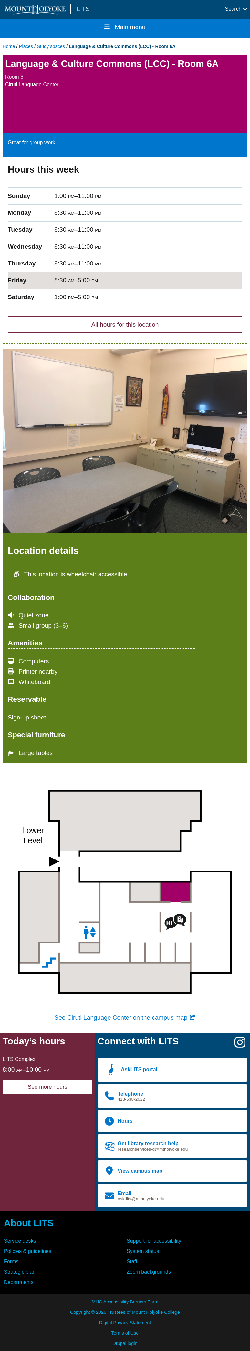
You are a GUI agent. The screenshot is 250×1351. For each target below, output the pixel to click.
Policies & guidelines (27, 1251)
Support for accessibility (154, 1241)
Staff (132, 1261)
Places (26, 46)
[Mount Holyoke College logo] (36, 9)
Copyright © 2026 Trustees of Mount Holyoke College (125, 1312)
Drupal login (125, 1343)
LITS (83, 8)
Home (9, 46)
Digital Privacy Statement (125, 1322)
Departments (19, 1282)
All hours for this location (125, 324)
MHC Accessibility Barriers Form (125, 1301)
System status (143, 1251)
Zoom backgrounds (149, 1272)
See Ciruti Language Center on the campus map (124, 1017)
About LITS (29, 1223)
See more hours (48, 1087)
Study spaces (51, 46)
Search (236, 9)
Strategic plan (20, 1272)
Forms (11, 1261)
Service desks (20, 1241)
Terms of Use (125, 1332)
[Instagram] (239, 1045)
